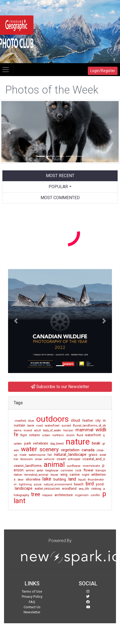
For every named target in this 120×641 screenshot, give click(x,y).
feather (87, 420)
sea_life (84, 488)
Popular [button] (58, 186)
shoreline (33, 479)
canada (88, 449)
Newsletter (32, 612)
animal (54, 464)
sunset (66, 425)
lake (46, 479)
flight (23, 435)
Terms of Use (32, 591)
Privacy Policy (32, 597)
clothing (96, 488)
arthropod (74, 459)
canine (75, 475)
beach (78, 484)
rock (78, 470)
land (72, 479)
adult (37, 430)
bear (21, 479)
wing (63, 474)
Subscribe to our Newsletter (60, 386)
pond (100, 484)
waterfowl (52, 425)
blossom (26, 459)
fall (50, 455)
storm (70, 435)
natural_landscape (70, 454)
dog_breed (57, 443)
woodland (69, 488)
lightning (25, 484)
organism (82, 495)
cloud (75, 420)
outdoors (52, 419)
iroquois (47, 495)
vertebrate (40, 443)
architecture (63, 495)
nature (78, 441)
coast (61, 459)
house (54, 475)
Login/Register (102, 71)
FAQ (32, 602)
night (85, 475)
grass (93, 455)
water (29, 449)
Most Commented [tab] (60, 197)
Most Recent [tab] (60, 175)
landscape (23, 488)
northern (58, 435)
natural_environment (58, 484)
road (39, 425)
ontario (34, 435)
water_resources (47, 488)
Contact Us (32, 607)
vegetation (70, 449)
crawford (20, 420)
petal (40, 470)
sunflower (74, 466)
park (27, 443)
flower (88, 470)
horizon (68, 430)
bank (30, 425)
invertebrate (91, 466)
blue (31, 420)
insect (28, 430)
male (23, 455)
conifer (95, 495)
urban (46, 435)
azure (38, 484)
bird (90, 483)
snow (38, 459)
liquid (82, 479)
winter (30, 470)
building (59, 479)
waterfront (93, 435)
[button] (9, 132)
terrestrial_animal (36, 475)
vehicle (49, 459)
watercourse (37, 455)
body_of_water (52, 430)
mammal (84, 429)
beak (96, 443)
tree (35, 494)
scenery (49, 449)
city (98, 420)
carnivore (67, 470)
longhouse (52, 470)
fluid (80, 435)
